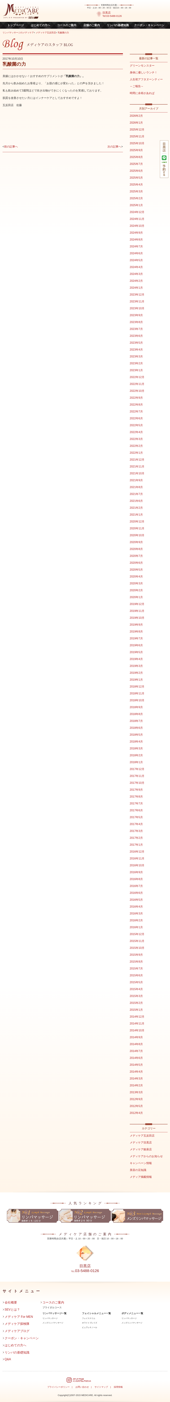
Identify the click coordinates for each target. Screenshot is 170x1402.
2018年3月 (136, 748)
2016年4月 (136, 906)
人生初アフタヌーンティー (146, 79)
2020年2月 (136, 590)
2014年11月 (137, 1023)
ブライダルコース (52, 1307)
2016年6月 (136, 892)
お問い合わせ (82, 1387)
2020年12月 (137, 521)
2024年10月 (137, 225)
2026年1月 (136, 122)
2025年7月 (136, 163)
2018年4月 (136, 741)
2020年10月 (137, 535)
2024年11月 (137, 218)
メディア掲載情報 (141, 1176)
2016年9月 (136, 872)
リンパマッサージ (50, 1318)
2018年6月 (136, 727)
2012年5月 (136, 1106)
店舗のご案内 (91, 25)
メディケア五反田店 (46, 32)
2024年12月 (137, 212)
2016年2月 (136, 920)
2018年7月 (136, 720)
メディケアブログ (17, 1331)
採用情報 (118, 1387)
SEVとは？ (12, 1309)
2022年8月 (136, 404)
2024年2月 (136, 280)
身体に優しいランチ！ (143, 72)
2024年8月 (136, 239)
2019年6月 (136, 645)
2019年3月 (136, 665)
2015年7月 (136, 968)
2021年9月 (136, 480)
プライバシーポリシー (58, 1387)
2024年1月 (136, 287)
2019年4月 (136, 659)
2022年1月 (136, 452)
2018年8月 (136, 714)
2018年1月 (136, 762)
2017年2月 (136, 837)
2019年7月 (136, 638)
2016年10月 (137, 865)
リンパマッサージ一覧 (54, 1313)
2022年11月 (137, 384)
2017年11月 (137, 775)
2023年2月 (136, 363)
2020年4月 (136, 576)
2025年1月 (136, 205)
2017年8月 (136, 796)
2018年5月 (136, 734)
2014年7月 (136, 1051)
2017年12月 (137, 769)
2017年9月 (136, 789)
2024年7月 (136, 246)
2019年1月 (136, 679)
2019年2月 (136, 672)
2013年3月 (136, 1092)
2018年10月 (137, 700)
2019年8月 (136, 631)
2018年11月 (137, 693)
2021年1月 (136, 514)
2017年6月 (136, 810)
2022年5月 (136, 425)
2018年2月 (136, 755)
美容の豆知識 (138, 1170)
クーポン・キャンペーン (149, 25)
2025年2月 (136, 198)
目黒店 (106, 12)
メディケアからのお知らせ (146, 1156)
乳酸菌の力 (63, 32)
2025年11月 (137, 136)
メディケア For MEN (19, 1316)
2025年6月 (136, 170)
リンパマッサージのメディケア (18, 32)
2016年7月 (136, 886)
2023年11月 (137, 301)
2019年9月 (136, 624)
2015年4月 (136, 989)
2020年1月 (136, 597)
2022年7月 (136, 411)
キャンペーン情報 (141, 1163)
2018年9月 (136, 707)
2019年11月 (137, 610)
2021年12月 (137, 459)
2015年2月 (136, 1002)
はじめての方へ (40, 25)
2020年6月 (136, 562)
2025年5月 (136, 177)
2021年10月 (137, 473)
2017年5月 (136, 817)
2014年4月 (136, 1071)
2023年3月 (136, 356)
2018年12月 (137, 686)
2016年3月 (136, 913)
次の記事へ (114, 146)
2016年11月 (137, 858)
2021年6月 (136, 500)
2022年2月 (136, 445)
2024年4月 (136, 267)
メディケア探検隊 (17, 1323)
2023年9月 (136, 315)
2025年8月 (136, 157)
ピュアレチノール (89, 1327)
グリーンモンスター (142, 65)
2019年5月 (136, 652)
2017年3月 (136, 831)
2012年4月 (136, 1112)
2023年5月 (136, 342)
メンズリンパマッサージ (52, 1323)
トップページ (15, 25)
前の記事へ (11, 146)
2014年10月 (137, 1030)
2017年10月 (137, 782)
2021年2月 (136, 507)
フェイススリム (88, 1318)
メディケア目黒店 (141, 1142)
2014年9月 (136, 1037)
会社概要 (11, 1302)
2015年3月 (136, 996)
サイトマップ (101, 1387)
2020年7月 (136, 555)
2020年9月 (136, 542)
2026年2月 (136, 115)
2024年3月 (136, 273)
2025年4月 (136, 184)
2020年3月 (136, 583)
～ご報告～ (137, 86)
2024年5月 (136, 260)
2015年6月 (136, 975)
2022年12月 (137, 377)
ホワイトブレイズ (89, 1323)
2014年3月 (136, 1078)
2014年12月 (137, 1016)
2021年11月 (137, 466)
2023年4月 (136, 349)
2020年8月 (136, 549)
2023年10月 (137, 308)
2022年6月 (136, 418)
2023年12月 (137, 294)
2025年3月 (136, 191)
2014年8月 (136, 1044)
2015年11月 (137, 941)
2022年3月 (136, 439)
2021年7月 (136, 494)
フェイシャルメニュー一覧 (96, 1313)
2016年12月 (137, 851)
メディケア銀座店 (141, 1149)
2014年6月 (136, 1057)
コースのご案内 (66, 25)
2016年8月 (136, 879)
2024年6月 (136, 253)
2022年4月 (136, 432)
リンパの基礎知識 (118, 25)
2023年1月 (136, 370)
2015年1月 (136, 1009)
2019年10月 (137, 617)
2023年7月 (136, 329)
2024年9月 (136, 232)
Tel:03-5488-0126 (112, 16)
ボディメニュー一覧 (132, 1313)
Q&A (8, 1359)
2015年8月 (136, 961)
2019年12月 (137, 604)
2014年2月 (136, 1085)
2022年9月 (136, 397)
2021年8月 (136, 487)
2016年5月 (136, 899)
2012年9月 (136, 1099)
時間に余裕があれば (142, 93)
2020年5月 (136, 569)
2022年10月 (137, 390)
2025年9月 (136, 150)
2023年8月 (136, 322)
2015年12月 (137, 934)
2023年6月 (136, 335)
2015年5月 (136, 982)
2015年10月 (137, 947)
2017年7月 (136, 803)
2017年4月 (136, 824)
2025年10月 (137, 143)
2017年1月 (136, 844)
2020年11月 (137, 528)
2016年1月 (136, 927)
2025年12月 (137, 129)
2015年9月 (136, 954)
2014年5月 (136, 1064)
